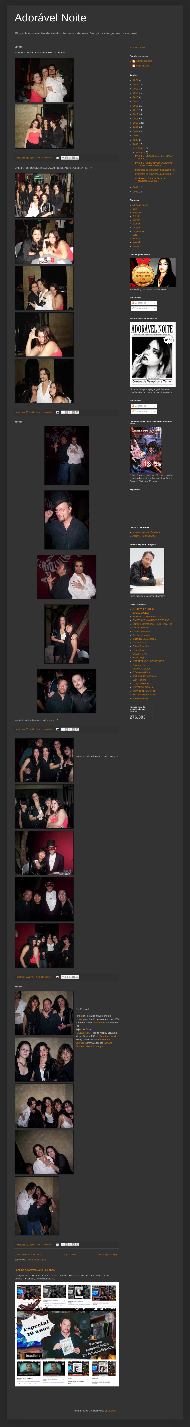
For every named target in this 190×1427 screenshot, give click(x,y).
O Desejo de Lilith (141, 672)
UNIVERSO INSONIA (142, 687)
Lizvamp (80, 1019)
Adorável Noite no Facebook (146, 532)
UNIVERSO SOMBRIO (143, 691)
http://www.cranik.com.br (144, 694)
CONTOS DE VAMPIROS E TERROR (150, 620)
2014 (136, 106)
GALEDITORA (139, 654)
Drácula (136, 216)
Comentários (139, 308)
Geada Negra (139, 657)
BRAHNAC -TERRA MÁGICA (146, 616)
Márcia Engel (142, 65)
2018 (136, 88)
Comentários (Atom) (36, 1259)
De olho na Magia (141, 635)
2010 (136, 123)
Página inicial (70, 1254)
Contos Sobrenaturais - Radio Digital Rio (152, 624)
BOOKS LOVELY (140, 613)
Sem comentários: (44, 158)
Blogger (111, 1410)
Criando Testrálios (141, 631)
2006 (136, 140)
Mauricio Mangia (95, 1046)
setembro (140, 152)
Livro (134, 235)
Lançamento (138, 231)
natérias (136, 238)
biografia (136, 212)
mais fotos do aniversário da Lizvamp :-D (155, 170)
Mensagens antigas (108, 1254)
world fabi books (140, 698)
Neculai (136, 242)
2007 (136, 135)
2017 (136, 93)
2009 (136, 127)
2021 (136, 80)
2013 (136, 110)
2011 (136, 118)
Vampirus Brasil (107, 1036)
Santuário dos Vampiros (144, 676)
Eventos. (136, 223)
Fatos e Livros (139, 650)
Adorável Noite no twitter (144, 536)
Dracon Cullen (139, 642)
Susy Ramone (139, 680)
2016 (136, 97)
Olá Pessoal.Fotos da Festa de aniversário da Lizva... (150, 179)
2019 (136, 84)
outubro (140, 148)
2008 (136, 131)
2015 (136, 101)
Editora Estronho (140, 646)
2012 (136, 114)
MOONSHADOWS (141, 668)
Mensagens (139, 303)
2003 (136, 187)
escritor (136, 220)
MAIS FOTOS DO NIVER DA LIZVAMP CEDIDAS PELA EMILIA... (154, 164)
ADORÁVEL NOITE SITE (144, 609)
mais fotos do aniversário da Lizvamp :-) (154, 174)
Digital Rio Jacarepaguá (144, 639)
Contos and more (140, 627)
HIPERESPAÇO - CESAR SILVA (148, 661)
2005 (136, 144)
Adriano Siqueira (144, 61)
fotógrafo (136, 227)
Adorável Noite (51, 18)
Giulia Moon (83, 1032)
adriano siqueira (140, 205)
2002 (136, 191)
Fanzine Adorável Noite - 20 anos (35, 1269)
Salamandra (100, 1022)
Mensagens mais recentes (28, 1254)
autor (134, 209)
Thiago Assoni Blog (141, 683)
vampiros (136, 246)
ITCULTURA (138, 665)
